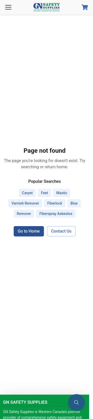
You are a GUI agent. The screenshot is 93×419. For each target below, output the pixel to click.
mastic (61, 193)
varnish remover (25, 203)
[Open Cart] (84, 7)
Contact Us (61, 231)
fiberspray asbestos (55, 214)
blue (74, 203)
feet (44, 193)
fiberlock (54, 203)
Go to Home (29, 231)
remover (24, 214)
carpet (27, 193)
